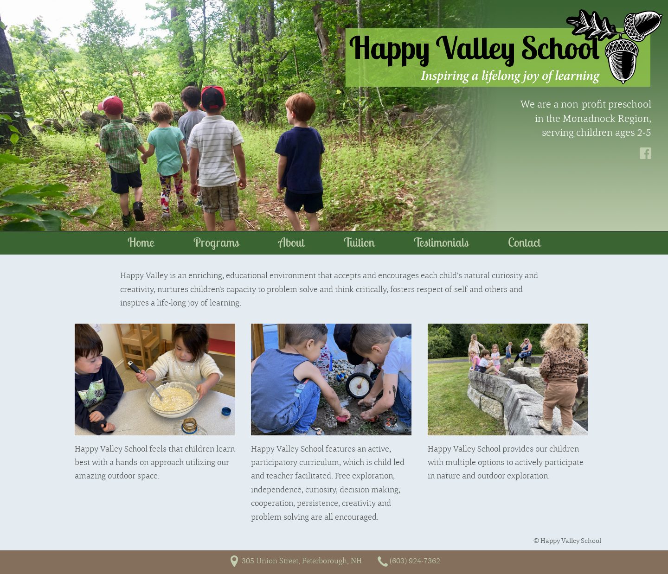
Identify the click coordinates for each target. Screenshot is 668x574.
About (291, 242)
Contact (524, 242)
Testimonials (441, 242)
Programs (216, 242)
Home (141, 242)
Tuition (359, 242)
